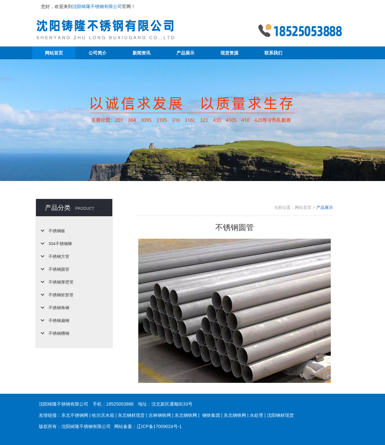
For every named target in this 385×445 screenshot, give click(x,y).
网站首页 (54, 52)
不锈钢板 (56, 230)
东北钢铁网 (186, 415)
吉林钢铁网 (160, 415)
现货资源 (229, 52)
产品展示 (185, 52)
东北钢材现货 (131, 415)
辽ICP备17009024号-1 (159, 426)
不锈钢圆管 (58, 269)
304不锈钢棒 (60, 243)
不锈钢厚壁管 (60, 282)
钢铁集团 (211, 415)
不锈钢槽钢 (58, 333)
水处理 (256, 415)
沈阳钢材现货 (280, 415)
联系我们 (273, 52)
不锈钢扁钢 (58, 320)
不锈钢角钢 (58, 307)
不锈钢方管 (58, 256)
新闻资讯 (141, 52)
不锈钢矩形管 (60, 295)
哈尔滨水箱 (103, 415)
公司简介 (98, 52)
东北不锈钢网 (74, 415)
